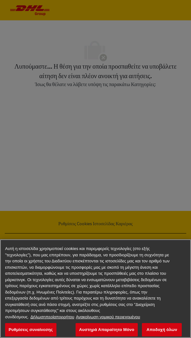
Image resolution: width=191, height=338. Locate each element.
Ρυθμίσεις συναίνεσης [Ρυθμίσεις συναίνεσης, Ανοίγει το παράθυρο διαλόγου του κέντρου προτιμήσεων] (31, 329)
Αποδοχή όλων (161, 329)
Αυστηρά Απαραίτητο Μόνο (106, 329)
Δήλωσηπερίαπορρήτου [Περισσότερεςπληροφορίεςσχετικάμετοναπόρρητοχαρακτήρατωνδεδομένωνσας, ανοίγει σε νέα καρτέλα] (52, 316)
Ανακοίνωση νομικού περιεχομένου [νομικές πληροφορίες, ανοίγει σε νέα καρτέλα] (108, 316)
